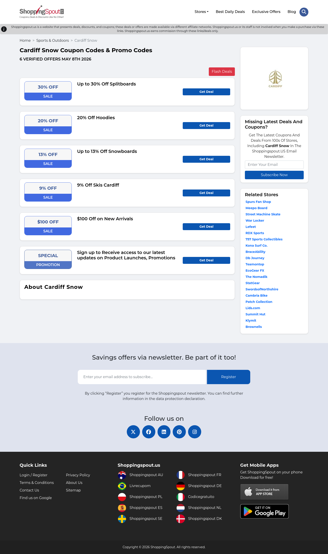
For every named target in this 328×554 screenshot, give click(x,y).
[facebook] (148, 431)
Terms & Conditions (37, 483)
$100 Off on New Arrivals (105, 218)
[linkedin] (164, 431)
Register (228, 377)
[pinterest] (179, 431)
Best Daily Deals (230, 12)
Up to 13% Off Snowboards (107, 151)
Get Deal (206, 92)
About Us (74, 483)
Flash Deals (222, 71)
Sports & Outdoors (52, 40)
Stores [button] (200, 12)
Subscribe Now (274, 175)
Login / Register (34, 475)
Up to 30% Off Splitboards (106, 83)
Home (25, 40)
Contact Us (29, 490)
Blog (291, 12)
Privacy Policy (78, 475)
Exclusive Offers (266, 12)
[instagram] (195, 431)
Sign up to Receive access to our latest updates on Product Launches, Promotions (126, 255)
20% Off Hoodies (96, 117)
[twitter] (132, 431)
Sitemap (73, 490)
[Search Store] (303, 11)
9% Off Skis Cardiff (98, 184)
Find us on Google (36, 498)
